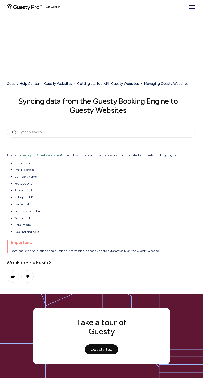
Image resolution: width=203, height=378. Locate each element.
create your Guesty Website (39, 155)
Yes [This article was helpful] (13, 276)
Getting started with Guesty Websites (108, 83)
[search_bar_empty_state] (101, 132)
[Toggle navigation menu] (191, 7)
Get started (101, 349)
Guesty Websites (58, 83)
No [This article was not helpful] (27, 276)
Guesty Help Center (23, 83)
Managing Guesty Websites (166, 83)
